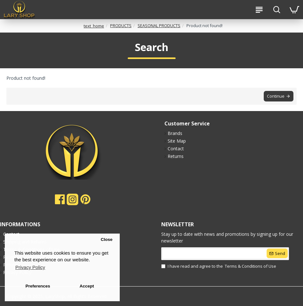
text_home (94, 26)
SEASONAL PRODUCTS (159, 25)
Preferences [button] (38, 286)
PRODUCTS (121, 25)
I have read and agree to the (219, 266)
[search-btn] (276, 9)
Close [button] (106, 239)
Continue (275, 96)
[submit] (225, 253)
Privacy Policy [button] (30, 267)
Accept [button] (87, 286)
